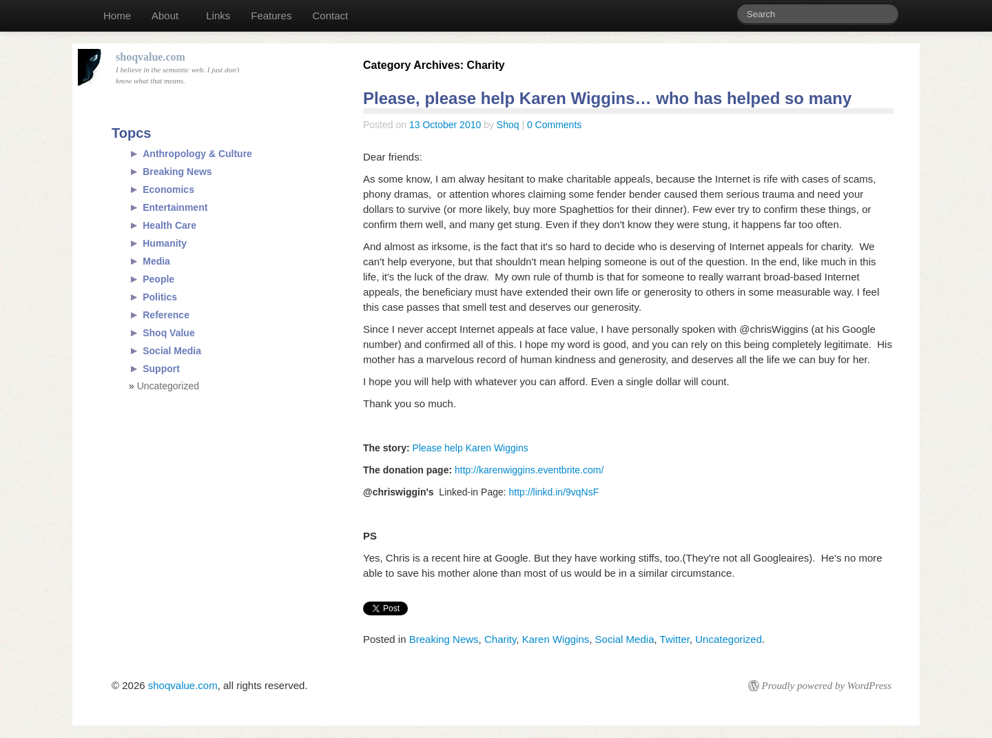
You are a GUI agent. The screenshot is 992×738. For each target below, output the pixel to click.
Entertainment (175, 207)
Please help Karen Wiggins (469, 447)
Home (117, 15)
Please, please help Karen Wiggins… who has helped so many (607, 98)
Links (218, 15)
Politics (160, 297)
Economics (168, 189)
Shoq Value (168, 332)
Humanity (165, 243)
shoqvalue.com (183, 685)
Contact (330, 15)
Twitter (675, 639)
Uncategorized (728, 639)
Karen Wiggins (556, 639)
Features (271, 15)
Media (156, 261)
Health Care (169, 225)
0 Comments (554, 124)
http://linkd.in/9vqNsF (554, 492)
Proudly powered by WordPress (826, 685)
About (165, 15)
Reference (166, 314)
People (158, 279)
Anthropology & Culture (197, 153)
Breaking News (444, 639)
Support (161, 368)
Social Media (624, 639)
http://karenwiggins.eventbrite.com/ (529, 469)
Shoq (508, 124)
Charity (500, 639)
